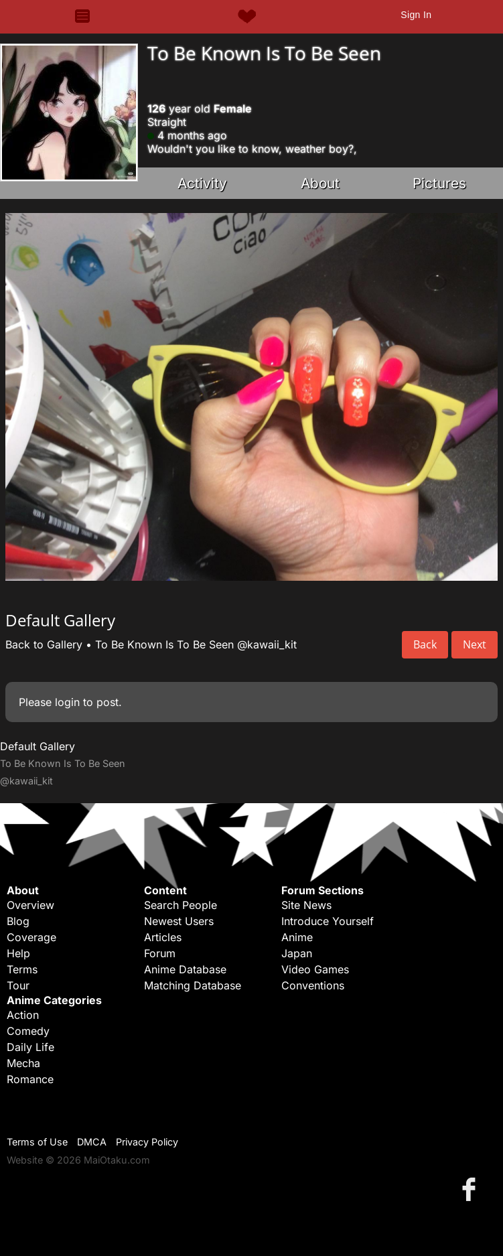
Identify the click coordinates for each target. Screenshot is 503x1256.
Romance (30, 1079)
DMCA (91, 1141)
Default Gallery (37, 746)
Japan (296, 953)
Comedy (28, 1031)
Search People (180, 905)
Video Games (315, 969)
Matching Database (192, 985)
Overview (30, 905)
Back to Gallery (43, 644)
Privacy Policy (147, 1141)
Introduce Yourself (327, 921)
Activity (202, 183)
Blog (18, 921)
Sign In (416, 14)
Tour (18, 985)
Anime (297, 937)
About (320, 183)
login (67, 702)
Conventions (312, 985)
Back (425, 644)
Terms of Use (37, 1141)
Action (23, 1015)
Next (474, 644)
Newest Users (179, 921)
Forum (159, 953)
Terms (22, 969)
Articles (163, 937)
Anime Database (185, 969)
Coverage (31, 937)
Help (18, 953)
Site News (306, 905)
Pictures (439, 183)
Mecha (23, 1063)
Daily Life (30, 1047)
